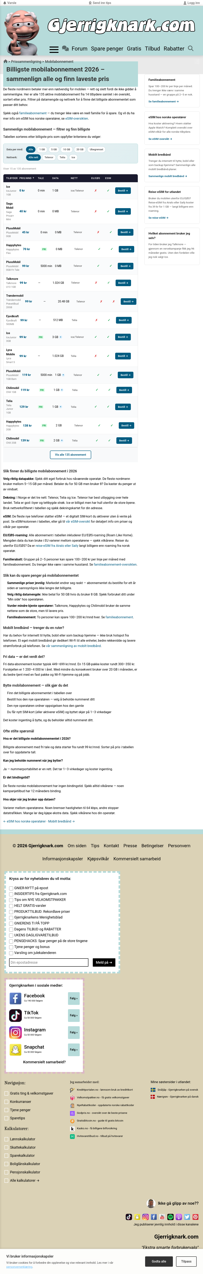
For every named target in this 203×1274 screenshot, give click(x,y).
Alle (31, 149)
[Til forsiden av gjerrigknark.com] (22, 32)
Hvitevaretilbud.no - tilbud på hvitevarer (100, 1136)
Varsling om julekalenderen (35, 953)
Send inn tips (100, 3)
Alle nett (33, 157)
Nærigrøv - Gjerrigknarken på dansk (178, 1096)
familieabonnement (33, 113)
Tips (95, 845)
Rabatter (174, 48)
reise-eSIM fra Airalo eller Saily (57, 546)
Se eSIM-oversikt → (160, 138)
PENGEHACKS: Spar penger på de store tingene (51, 941)
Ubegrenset (96, 149)
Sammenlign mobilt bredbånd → (167, 176)
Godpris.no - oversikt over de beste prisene (102, 1112)
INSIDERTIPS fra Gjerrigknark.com (40, 894)
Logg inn (191, 3)
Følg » (74, 998)
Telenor (49, 157)
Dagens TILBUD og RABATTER (37, 929)
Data (55, 178)
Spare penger (107, 48)
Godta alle (159, 1261)
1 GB (42, 149)
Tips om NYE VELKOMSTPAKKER (40, 900)
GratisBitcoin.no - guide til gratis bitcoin (100, 1120)
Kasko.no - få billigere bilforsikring (97, 1128)
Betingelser (153, 845)
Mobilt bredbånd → (61, 821)
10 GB (66, 149)
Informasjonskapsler (62, 858)
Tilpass (186, 1261)
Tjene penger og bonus (32, 947)
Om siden (77, 845)
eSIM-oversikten (76, 118)
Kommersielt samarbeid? (44, 1062)
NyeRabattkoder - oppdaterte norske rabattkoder (105, 1105)
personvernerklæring (19, 1267)
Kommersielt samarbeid (137, 858)
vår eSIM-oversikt (78, 521)
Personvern (179, 845)
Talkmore (177, 244)
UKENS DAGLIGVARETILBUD (36, 935)
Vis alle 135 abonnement (70, 454)
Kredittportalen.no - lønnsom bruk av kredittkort (105, 1089)
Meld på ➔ (104, 962)
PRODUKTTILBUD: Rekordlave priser (42, 912)
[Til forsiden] (121, 26)
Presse (130, 845)
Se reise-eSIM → (158, 217)
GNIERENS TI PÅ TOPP (31, 923)
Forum (74, 48)
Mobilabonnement (59, 62)
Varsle (9, 3)
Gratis (134, 48)
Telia (62, 157)
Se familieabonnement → (163, 101)
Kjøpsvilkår (98, 858)
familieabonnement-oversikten (115, 564)
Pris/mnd (26, 178)
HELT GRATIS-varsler (30, 906)
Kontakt (111, 845)
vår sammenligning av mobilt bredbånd (73, 646)
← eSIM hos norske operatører (24, 821)
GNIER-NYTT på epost (31, 888)
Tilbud (152, 48)
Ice (73, 157)
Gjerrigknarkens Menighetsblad (38, 917)
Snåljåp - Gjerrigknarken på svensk (178, 1089)
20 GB (80, 149)
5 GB (54, 149)
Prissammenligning (26, 62)
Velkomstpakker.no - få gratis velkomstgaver (103, 1097)
